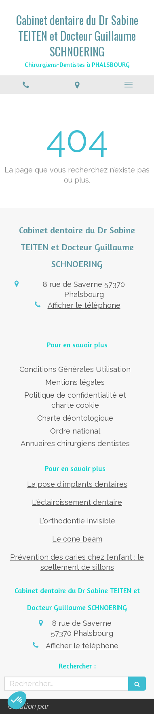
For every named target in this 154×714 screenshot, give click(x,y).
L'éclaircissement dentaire (77, 502)
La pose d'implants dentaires (77, 484)
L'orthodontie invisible (77, 521)
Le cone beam (77, 539)
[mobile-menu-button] (128, 85)
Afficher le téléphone (84, 305)
